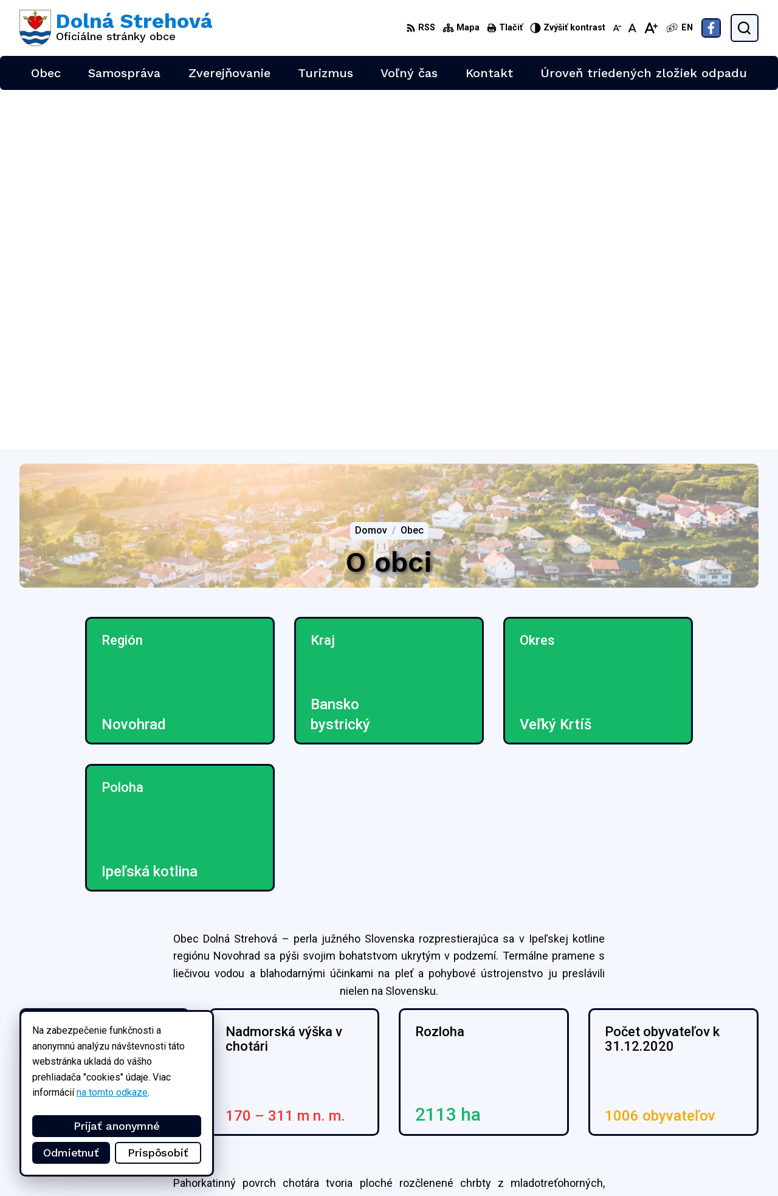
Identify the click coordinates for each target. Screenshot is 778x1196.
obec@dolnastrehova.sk (707, 1116)
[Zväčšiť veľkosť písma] (650, 27)
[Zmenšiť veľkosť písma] (617, 27)
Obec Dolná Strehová (136, 1058)
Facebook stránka (694, 1130)
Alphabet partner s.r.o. (179, 1046)
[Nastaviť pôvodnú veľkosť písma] (632, 27)
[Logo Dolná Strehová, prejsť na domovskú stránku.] (115, 28)
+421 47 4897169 (694, 1103)
